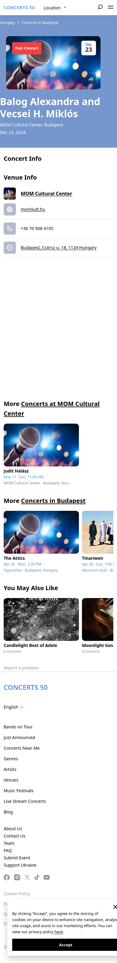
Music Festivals (19, 790)
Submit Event (17, 858)
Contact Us (14, 836)
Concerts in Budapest (40, 22)
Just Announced (19, 737)
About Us (13, 828)
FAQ (8, 850)
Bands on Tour (18, 727)
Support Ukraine (20, 865)
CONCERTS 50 (19, 7)
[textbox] (15, 707)
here (59, 931)
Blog (8, 812)
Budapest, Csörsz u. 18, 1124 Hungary (59, 247)
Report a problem (21, 668)
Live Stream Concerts (25, 801)
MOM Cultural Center (46, 193)
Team (9, 843)
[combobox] (55, 8)
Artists (10, 769)
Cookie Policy (17, 893)
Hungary (7, 22)
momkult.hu (33, 209)
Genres (11, 759)
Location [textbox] (52, 8)
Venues (11, 780)
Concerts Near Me (22, 748)
